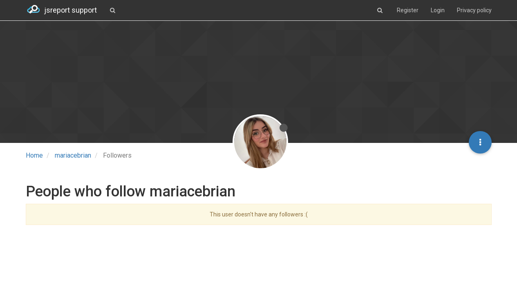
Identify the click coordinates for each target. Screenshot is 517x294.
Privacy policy (474, 10)
